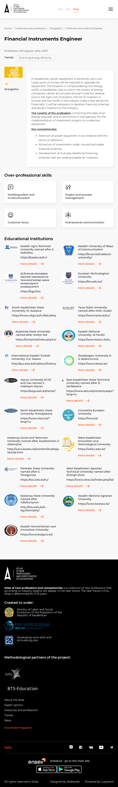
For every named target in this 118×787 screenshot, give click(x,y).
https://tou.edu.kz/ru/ (34, 479)
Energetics (56, 28)
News (7, 720)
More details (32, 264)
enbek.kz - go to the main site (70, 760)
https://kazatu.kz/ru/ (33, 257)
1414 (8, 747)
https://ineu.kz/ (88, 418)
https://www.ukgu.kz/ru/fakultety (34, 315)
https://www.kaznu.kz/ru (94, 339)
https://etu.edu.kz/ (90, 281)
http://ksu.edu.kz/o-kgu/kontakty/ (33, 508)
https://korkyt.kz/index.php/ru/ (36, 339)
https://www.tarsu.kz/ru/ (94, 315)
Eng (76, 9)
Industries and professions (30, 28)
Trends (8, 715)
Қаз (60, 9)
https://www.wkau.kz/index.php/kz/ (90, 479)
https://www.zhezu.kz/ (92, 363)
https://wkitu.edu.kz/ (91, 449)
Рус (68, 9)
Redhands (73, 781)
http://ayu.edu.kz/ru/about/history (33, 363)
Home (8, 28)
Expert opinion (13, 705)
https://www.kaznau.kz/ (93, 503)
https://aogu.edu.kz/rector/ (37, 391)
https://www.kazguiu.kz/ (36, 534)
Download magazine (18, 727)
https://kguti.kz (30, 291)
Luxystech (107, 781)
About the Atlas (14, 700)
